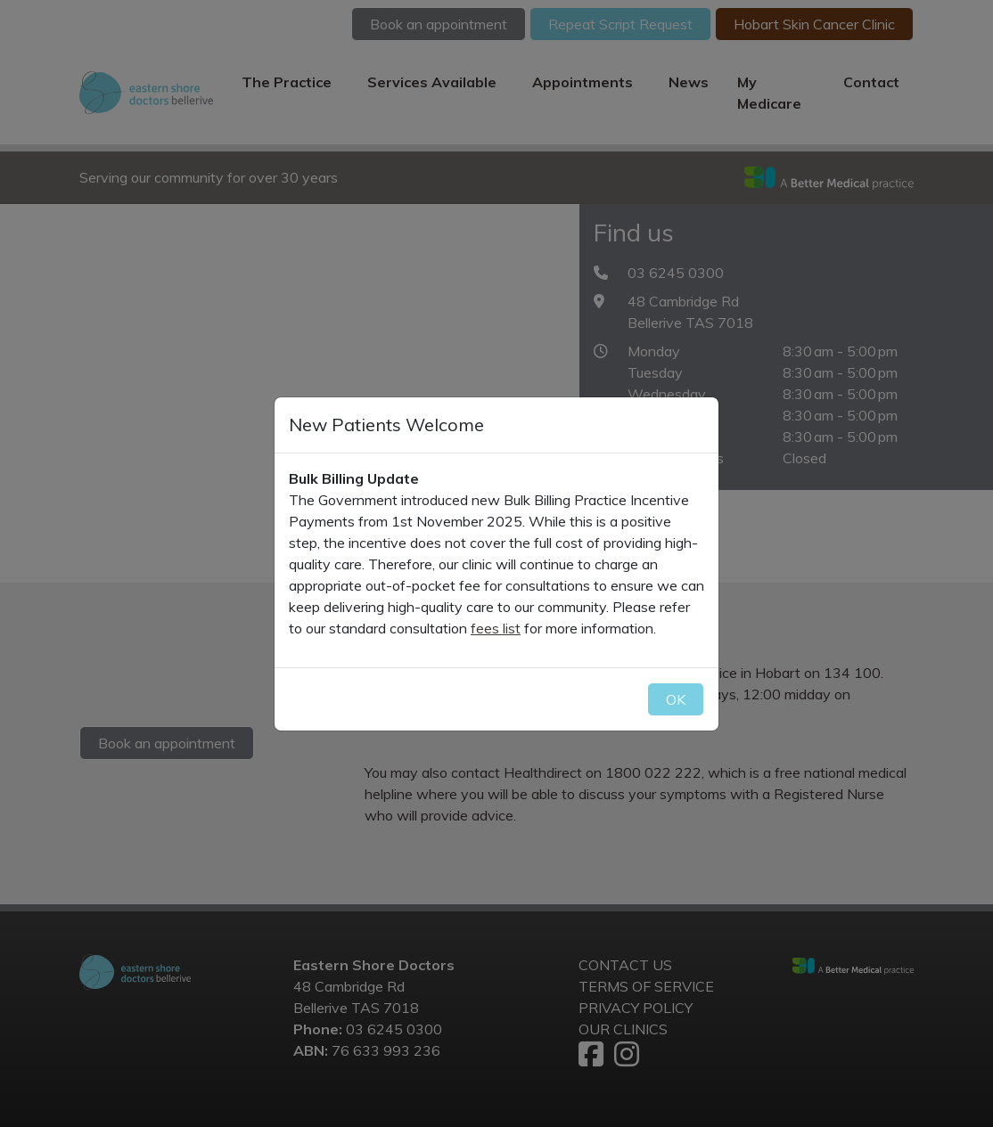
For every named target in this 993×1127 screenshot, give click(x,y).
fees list (496, 628)
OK (675, 699)
